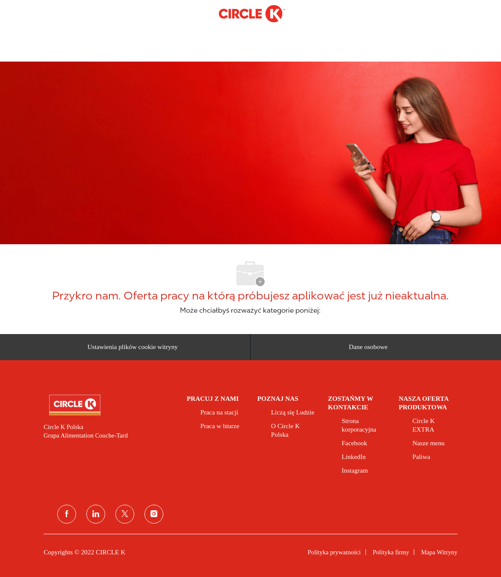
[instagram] (153, 514)
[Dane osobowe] (368, 347)
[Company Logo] (252, 13)
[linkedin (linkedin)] (95, 514)
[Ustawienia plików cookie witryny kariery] (132, 347)
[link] (109, 405)
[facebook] (66, 514)
